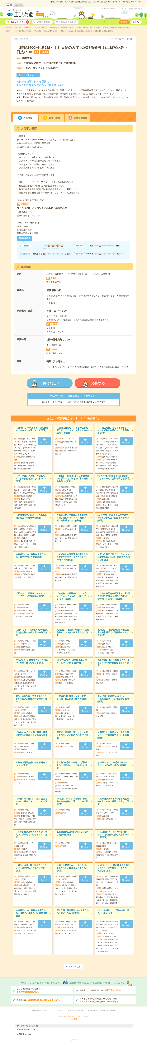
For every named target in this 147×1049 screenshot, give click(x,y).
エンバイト (18, 5)
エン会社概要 (92, 1010)
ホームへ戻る (74, 966)
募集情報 (27, 118)
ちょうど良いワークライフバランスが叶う (20, 10)
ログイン (136, 22)
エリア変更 (49, 14)
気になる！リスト (20, 22)
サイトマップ (122, 9)
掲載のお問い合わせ (135, 9)
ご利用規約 (60, 1010)
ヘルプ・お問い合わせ (108, 8)
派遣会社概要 (80, 118)
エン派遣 (9, 5)
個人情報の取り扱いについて (42, 1010)
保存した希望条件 (43, 22)
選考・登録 (54, 118)
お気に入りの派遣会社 (68, 22)
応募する (98, 383)
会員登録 (124, 22)
